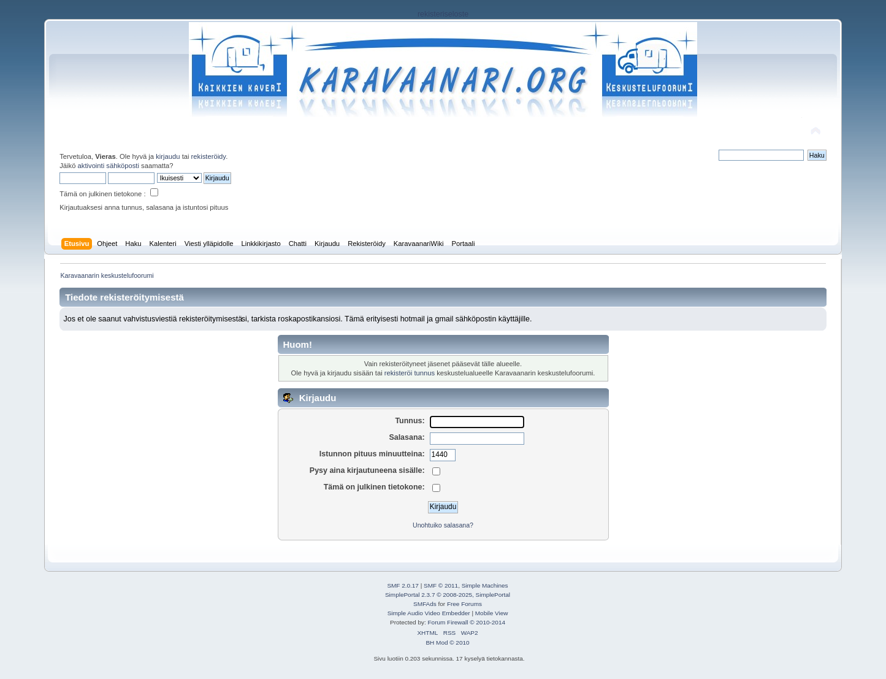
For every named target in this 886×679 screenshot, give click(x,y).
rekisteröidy (208, 156)
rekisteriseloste (443, 14)
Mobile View (491, 613)
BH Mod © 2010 (447, 642)
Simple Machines (485, 585)
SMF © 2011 (441, 585)
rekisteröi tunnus (409, 373)
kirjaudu (168, 156)
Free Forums (464, 603)
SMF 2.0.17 (403, 585)
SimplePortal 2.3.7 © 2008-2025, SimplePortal (447, 594)
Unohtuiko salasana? (443, 525)
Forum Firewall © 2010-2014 (466, 622)
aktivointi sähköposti (108, 165)
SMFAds (425, 603)
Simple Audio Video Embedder (429, 613)
